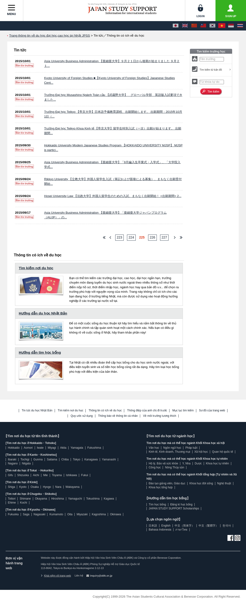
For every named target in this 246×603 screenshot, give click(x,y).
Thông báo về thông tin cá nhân (118, 415)
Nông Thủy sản (174, 467)
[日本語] (175, 25)
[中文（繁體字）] (203, 25)
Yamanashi (109, 459)
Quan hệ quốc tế (222, 451)
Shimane (25, 498)
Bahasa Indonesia (160, 529)
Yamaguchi (75, 498)
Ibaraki (12, 459)
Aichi (36, 475)
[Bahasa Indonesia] (230, 25)
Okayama (41, 498)
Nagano (13, 463)
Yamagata (76, 447)
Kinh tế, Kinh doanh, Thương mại (169, 451)
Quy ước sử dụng (82, 415)
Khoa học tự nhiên (217, 463)
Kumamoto (56, 514)
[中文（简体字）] (194, 25)
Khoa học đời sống (201, 483)
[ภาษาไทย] (240, 25)
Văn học (154, 447)
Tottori (11, 498)
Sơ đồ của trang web (212, 410)
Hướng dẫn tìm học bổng (40, 352)
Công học (155, 467)
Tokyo (76, 459)
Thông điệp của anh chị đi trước (147, 410)
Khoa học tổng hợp (161, 487)
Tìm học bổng (157, 504)
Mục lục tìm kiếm (183, 410)
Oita (70, 514)
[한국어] (212, 25)
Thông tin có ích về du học (105, 410)
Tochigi (24, 459)
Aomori (28, 447)
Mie (45, 475)
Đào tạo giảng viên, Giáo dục (167, 483)
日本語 (153, 525)
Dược (198, 463)
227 (164, 237)
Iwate (40, 447)
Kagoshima (99, 514)
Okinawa (115, 514)
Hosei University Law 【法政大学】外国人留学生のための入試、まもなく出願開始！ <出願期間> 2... (112, 196)
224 (131, 237)
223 (119, 237)
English (165, 525)
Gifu (10, 475)
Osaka (35, 487)
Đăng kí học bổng (181, 504)
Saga (26, 514)
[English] (184, 25)
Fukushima (94, 447)
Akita (63, 447)
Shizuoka (23, 475)
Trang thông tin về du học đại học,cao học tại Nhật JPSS (49, 35)
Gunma (37, 459)
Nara (58, 487)
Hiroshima (57, 498)
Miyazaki (82, 514)
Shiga (11, 487)
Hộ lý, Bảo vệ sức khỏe (163, 463)
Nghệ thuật (224, 483)
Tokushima (93, 498)
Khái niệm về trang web (56, 575)
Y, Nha (186, 463)
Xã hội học (201, 451)
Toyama (57, 475)
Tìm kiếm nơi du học (36, 268)
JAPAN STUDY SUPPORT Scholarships (174, 508)
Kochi (23, 502)
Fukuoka (13, 514)
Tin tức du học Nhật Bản (37, 410)
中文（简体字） (184, 525)
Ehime (12, 502)
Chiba (65, 459)
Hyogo (47, 487)
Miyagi (52, 447)
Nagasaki (39, 514)
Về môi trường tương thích (159, 415)
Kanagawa (91, 459)
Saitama (52, 459)
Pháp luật (191, 447)
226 (152, 237)
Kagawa (109, 498)
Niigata (26, 463)
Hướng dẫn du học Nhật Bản (43, 313)
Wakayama (72, 487)
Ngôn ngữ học (172, 447)
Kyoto (23, 487)
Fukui (84, 475)
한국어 (227, 525)
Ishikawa (71, 475)
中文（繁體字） (208, 525)
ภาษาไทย (181, 529)
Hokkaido (13, 447)
